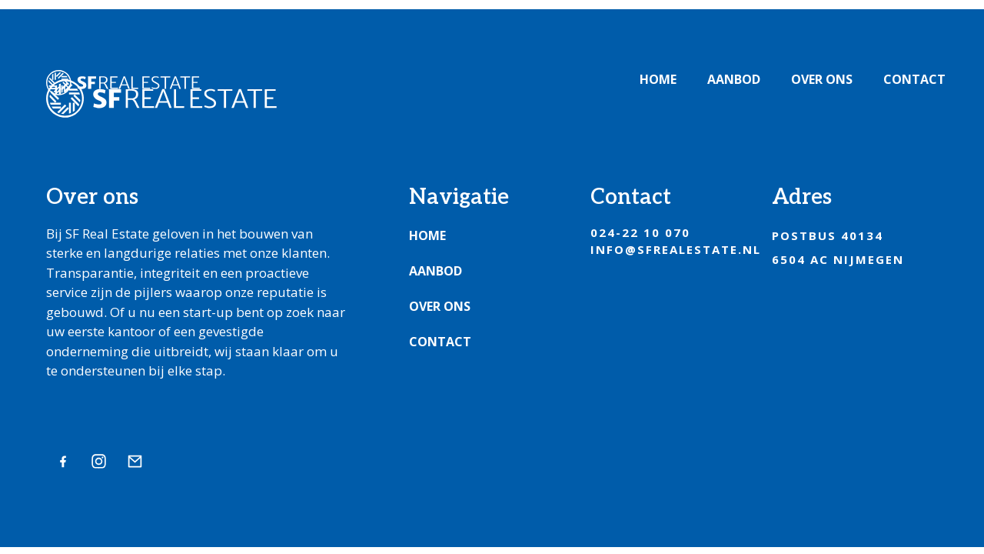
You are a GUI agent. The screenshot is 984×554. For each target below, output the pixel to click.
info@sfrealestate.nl (675, 249)
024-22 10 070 (640, 232)
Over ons (822, 79)
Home (658, 79)
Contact (914, 79)
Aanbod (733, 79)
